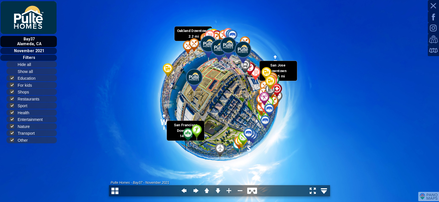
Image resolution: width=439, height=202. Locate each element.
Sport (21, 105)
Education (25, 78)
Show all (28, 71)
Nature (22, 126)
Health (22, 112)
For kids (23, 85)
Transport (24, 133)
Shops (22, 91)
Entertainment (29, 119)
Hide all (27, 64)
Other (21, 140)
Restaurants (27, 99)
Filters (29, 57)
